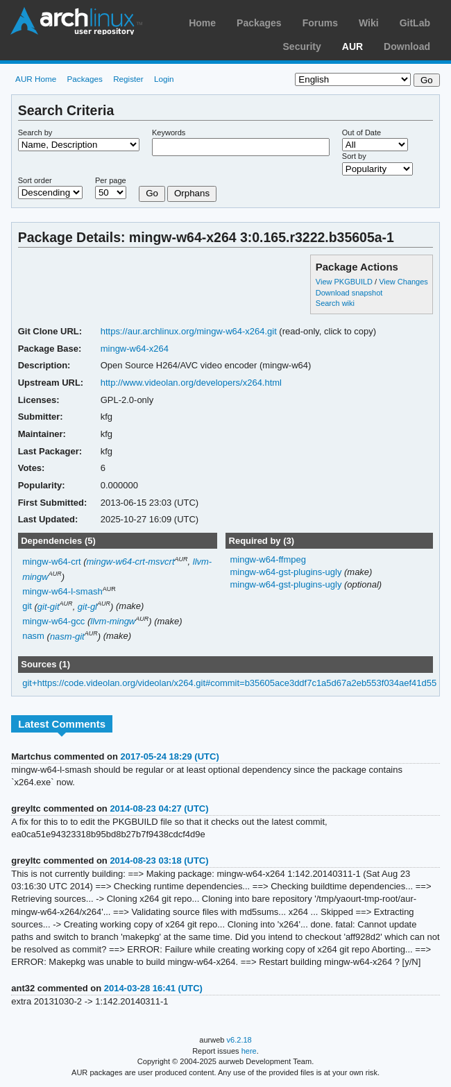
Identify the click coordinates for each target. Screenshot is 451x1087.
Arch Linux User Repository (76, 21)
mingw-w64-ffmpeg (267, 559)
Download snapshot (349, 293)
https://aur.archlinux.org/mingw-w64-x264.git (189, 331)
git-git (48, 606)
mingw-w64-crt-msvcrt (131, 561)
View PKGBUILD (345, 281)
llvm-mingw (112, 621)
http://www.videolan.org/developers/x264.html (191, 382)
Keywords (168, 132)
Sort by (354, 156)
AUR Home (35, 78)
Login (164, 78)
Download (407, 46)
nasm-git (67, 636)
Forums (320, 22)
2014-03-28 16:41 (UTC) (153, 988)
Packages (259, 22)
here (249, 1051)
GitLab (415, 22)
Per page (110, 180)
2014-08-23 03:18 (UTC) (159, 860)
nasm (33, 636)
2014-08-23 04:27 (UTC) (159, 808)
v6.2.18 (239, 1040)
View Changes (403, 281)
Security (302, 46)
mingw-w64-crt (51, 561)
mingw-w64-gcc (53, 621)
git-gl (87, 606)
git (27, 606)
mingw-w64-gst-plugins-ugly (287, 572)
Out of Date (361, 132)
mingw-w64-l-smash (62, 591)
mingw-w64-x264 (135, 348)
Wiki (369, 22)
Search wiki (335, 303)
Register (128, 78)
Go (152, 193)
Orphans (192, 193)
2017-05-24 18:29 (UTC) (170, 756)
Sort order (35, 180)
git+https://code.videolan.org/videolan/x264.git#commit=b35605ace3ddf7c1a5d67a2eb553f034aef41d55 (229, 683)
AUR (352, 46)
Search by (35, 132)
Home (202, 22)
